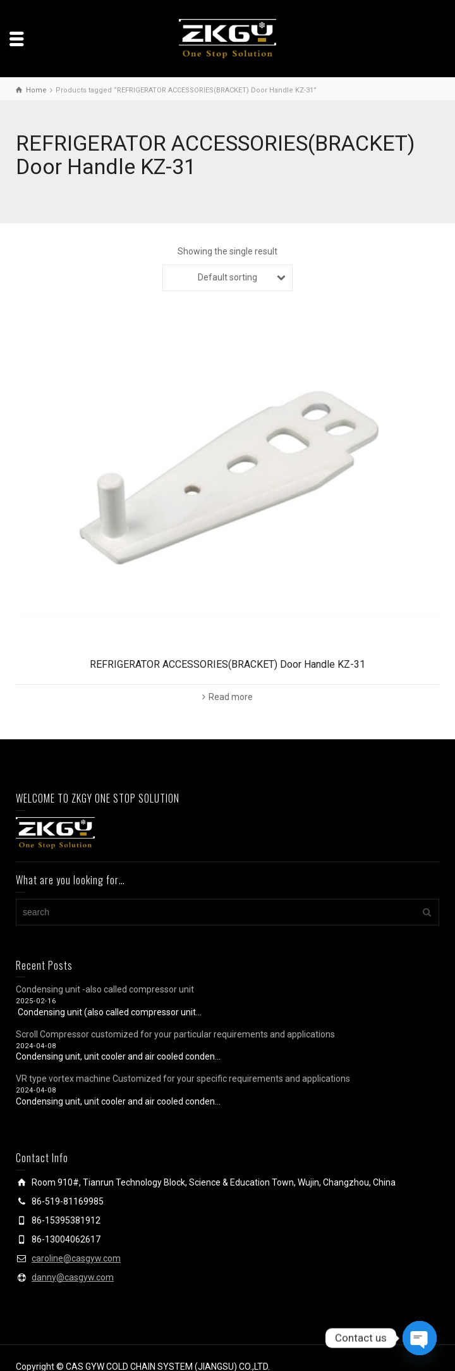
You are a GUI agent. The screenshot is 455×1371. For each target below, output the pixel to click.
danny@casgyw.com (73, 1277)
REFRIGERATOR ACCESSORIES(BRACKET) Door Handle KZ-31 (227, 664)
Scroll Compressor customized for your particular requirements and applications (175, 1034)
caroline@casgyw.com (76, 1258)
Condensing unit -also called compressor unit (105, 989)
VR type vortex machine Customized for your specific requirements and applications (183, 1079)
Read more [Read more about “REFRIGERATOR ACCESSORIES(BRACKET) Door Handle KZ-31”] (231, 697)
